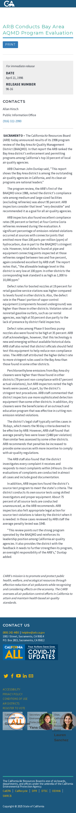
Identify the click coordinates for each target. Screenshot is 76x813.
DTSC (44, 791)
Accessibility (11, 689)
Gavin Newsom (17, 724)
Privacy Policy (13, 694)
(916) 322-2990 (12, 121)
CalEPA (7, 791)
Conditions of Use (15, 699)
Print (10, 44)
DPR (34, 791)
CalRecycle (21, 791)
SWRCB (7, 796)
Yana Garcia (39, 727)
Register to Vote (14, 708)
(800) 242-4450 (11, 632)
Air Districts (11, 703)
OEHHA (56, 791)
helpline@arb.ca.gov (33, 632)
